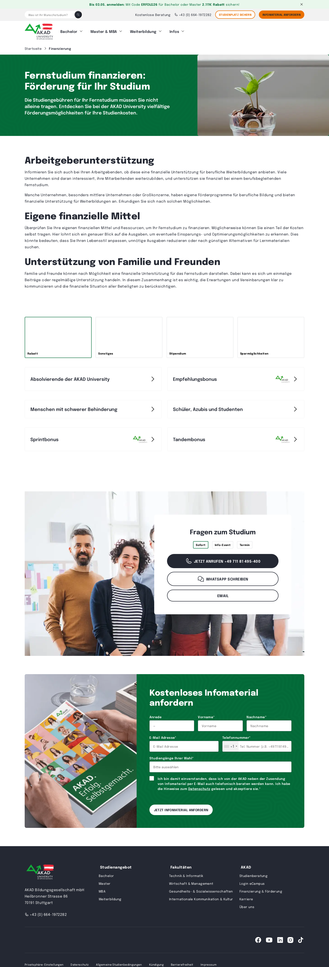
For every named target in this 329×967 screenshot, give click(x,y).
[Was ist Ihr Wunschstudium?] (49, 14)
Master (105, 882)
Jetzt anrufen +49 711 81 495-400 (222, 559)
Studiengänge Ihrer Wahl (171, 757)
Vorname (206, 715)
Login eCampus (252, 882)
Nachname (256, 715)
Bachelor (68, 30)
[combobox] (231, 745)
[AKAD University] (39, 871)
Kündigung (156, 963)
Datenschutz (199, 787)
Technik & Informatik (186, 874)
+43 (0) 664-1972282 (193, 15)
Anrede (155, 715)
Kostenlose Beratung (153, 15)
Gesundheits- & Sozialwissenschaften (201, 890)
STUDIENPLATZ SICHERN (235, 14)
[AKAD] (39, 31)
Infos (174, 30)
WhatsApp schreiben (222, 577)
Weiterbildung (143, 30)
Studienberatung (253, 874)
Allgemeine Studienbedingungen (119, 963)
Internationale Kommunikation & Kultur (201, 897)
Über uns (246, 905)
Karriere (246, 897)
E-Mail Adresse (162, 736)
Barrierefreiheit (182, 963)
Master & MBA (103, 30)
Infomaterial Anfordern (282, 14)
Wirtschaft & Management (191, 882)
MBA (102, 890)
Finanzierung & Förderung (260, 890)
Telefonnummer (236, 736)
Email (222, 594)
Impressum (209, 963)
